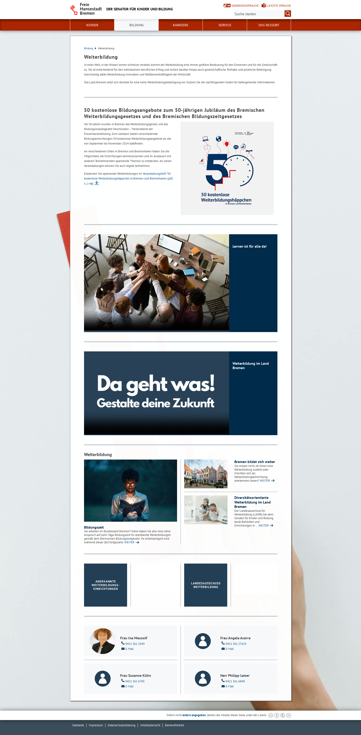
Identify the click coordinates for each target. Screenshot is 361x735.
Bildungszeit (94, 527)
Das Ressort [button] (269, 25)
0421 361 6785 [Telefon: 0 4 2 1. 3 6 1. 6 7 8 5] (132, 681)
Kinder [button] (92, 25)
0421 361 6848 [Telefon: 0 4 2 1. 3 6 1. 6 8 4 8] (232, 681)
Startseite (78, 725)
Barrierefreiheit (174, 725)
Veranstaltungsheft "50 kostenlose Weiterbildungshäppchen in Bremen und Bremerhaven (128, 179)
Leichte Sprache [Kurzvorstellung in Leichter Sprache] (279, 6)
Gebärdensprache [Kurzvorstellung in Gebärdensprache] (245, 6)
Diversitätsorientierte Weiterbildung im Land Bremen (252, 502)
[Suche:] (262, 13)
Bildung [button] (136, 25)
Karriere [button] (180, 25)
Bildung (90, 48)
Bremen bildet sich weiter (254, 461)
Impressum (96, 725)
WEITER (129, 542)
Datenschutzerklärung (121, 725)
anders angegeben (194, 715)
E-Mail (127, 648)
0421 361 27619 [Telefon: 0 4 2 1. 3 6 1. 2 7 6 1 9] (233, 643)
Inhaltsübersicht (150, 725)
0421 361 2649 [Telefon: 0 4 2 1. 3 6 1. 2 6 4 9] (132, 643)
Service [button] (224, 25)
